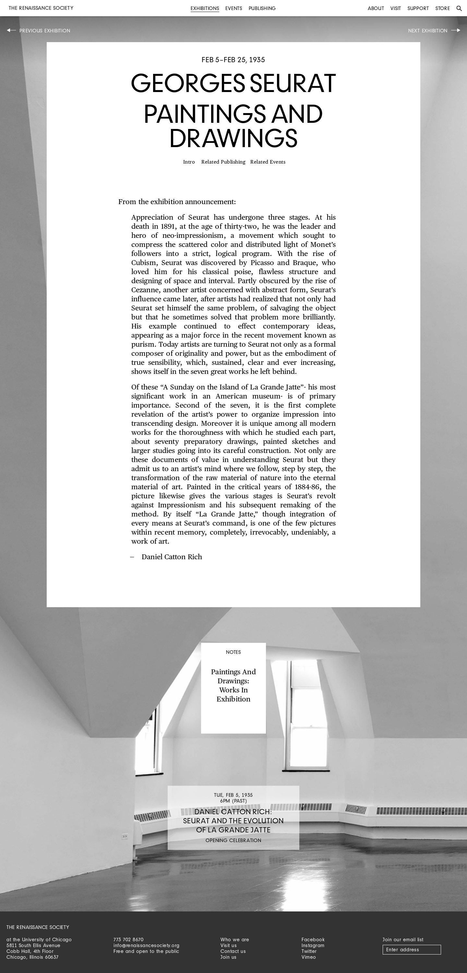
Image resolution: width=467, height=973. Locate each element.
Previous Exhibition (44, 31)
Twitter (309, 951)
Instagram (313, 945)
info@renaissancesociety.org (147, 945)
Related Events (267, 162)
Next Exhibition (428, 31)
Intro (189, 162)
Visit (395, 8)
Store (443, 8)
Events (233, 8)
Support (418, 8)
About (376, 8)
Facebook (313, 939)
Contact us (233, 951)
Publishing (262, 8)
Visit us (229, 945)
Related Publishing (223, 162)
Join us (229, 957)
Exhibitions (205, 8)
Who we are (235, 939)
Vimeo (309, 957)
